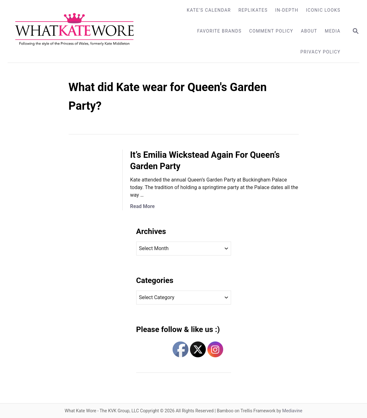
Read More (142, 206)
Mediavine (292, 410)
